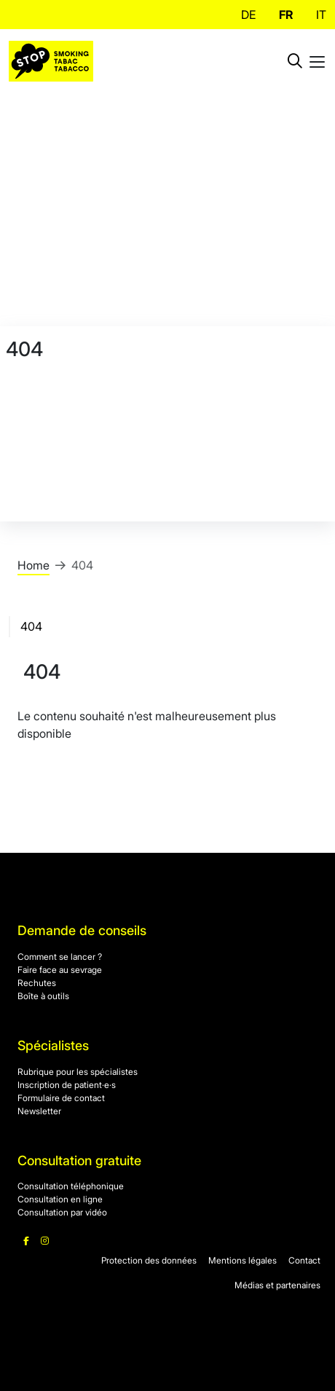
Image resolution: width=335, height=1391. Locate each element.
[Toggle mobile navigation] (317, 61)
